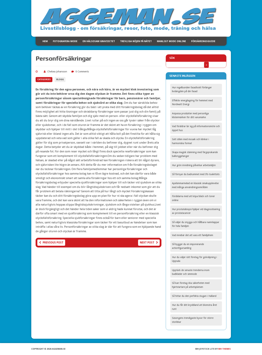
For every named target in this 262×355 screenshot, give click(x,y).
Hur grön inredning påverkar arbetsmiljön (194, 165)
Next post (149, 242)
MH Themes (224, 349)
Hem (45, 41)
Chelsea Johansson (57, 71)
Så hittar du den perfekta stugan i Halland (194, 296)
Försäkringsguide (203, 41)
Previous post (51, 242)
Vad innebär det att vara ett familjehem (192, 235)
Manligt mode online (171, 41)
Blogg (60, 79)
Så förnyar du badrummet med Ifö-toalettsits (195, 174)
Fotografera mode (65, 41)
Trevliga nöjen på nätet (136, 41)
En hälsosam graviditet (99, 41)
